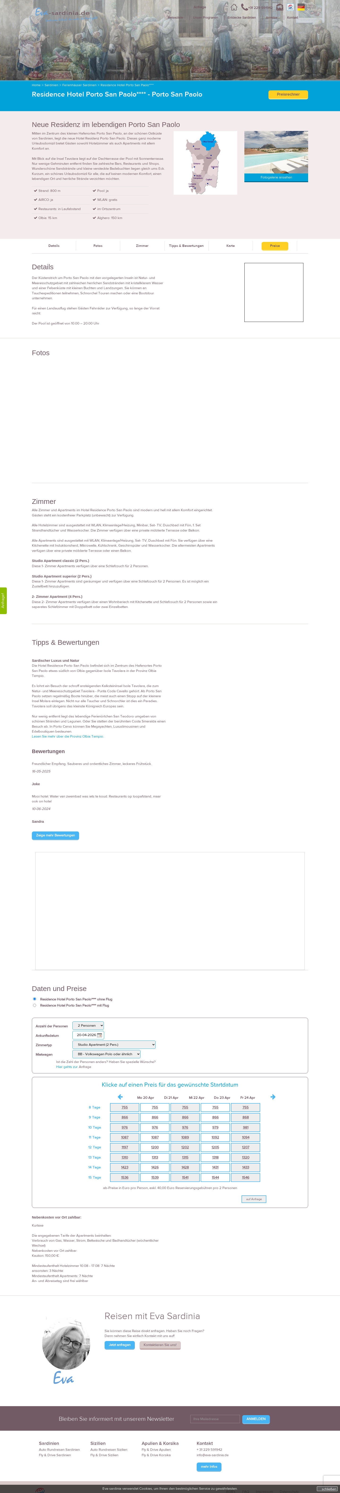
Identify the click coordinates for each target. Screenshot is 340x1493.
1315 (185, 1157)
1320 (245, 1157)
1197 (125, 1147)
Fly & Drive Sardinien (55, 1455)
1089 (185, 1137)
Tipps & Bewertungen (186, 246)
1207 (245, 1147)
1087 (124, 1137)
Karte (230, 246)
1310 (125, 1157)
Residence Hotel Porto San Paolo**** (127, 85)
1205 (215, 1147)
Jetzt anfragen (120, 1345)
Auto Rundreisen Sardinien (59, 1449)
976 (125, 1127)
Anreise (271, 18)
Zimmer (142, 246)
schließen (329, 1489)
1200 (155, 1147)
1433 (245, 1167)
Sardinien (51, 85)
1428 (185, 1167)
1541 (185, 1177)
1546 (245, 1177)
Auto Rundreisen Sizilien (108, 1449)
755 (125, 1107)
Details (54, 246)
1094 (245, 1137)
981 (245, 1127)
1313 (155, 1157)
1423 (124, 1167)
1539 (155, 1177)
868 (245, 1117)
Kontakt (292, 18)
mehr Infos (209, 1466)
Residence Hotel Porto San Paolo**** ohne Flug (76, 999)
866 (125, 1117)
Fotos (98, 246)
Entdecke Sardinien (242, 18)
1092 (215, 1137)
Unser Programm (205, 18)
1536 (124, 1177)
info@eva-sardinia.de (213, 1455)
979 (215, 1127)
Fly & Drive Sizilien (104, 1455)
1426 (155, 1167)
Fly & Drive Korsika (156, 1455)
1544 (215, 1177)
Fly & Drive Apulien (156, 1449)
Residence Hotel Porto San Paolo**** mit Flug (74, 1005)
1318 (215, 1157)
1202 (185, 1147)
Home (36, 85)
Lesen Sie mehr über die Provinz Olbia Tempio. (68, 736)
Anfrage (200, 7)
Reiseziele (175, 18)
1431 (215, 1167)
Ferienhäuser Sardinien (79, 85)
